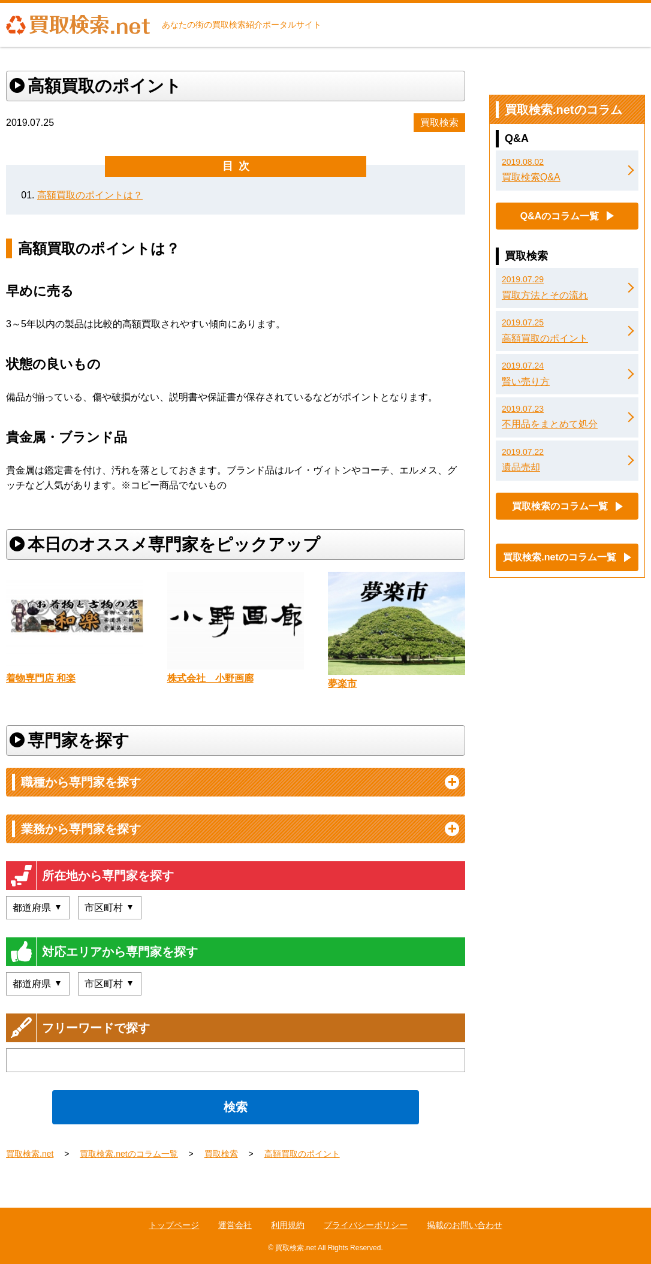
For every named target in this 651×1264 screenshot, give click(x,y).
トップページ (174, 1225)
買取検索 (439, 122)
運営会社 (235, 1225)
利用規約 (288, 1225)
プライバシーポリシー (366, 1225)
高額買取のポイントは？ (90, 195)
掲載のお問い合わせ (464, 1225)
